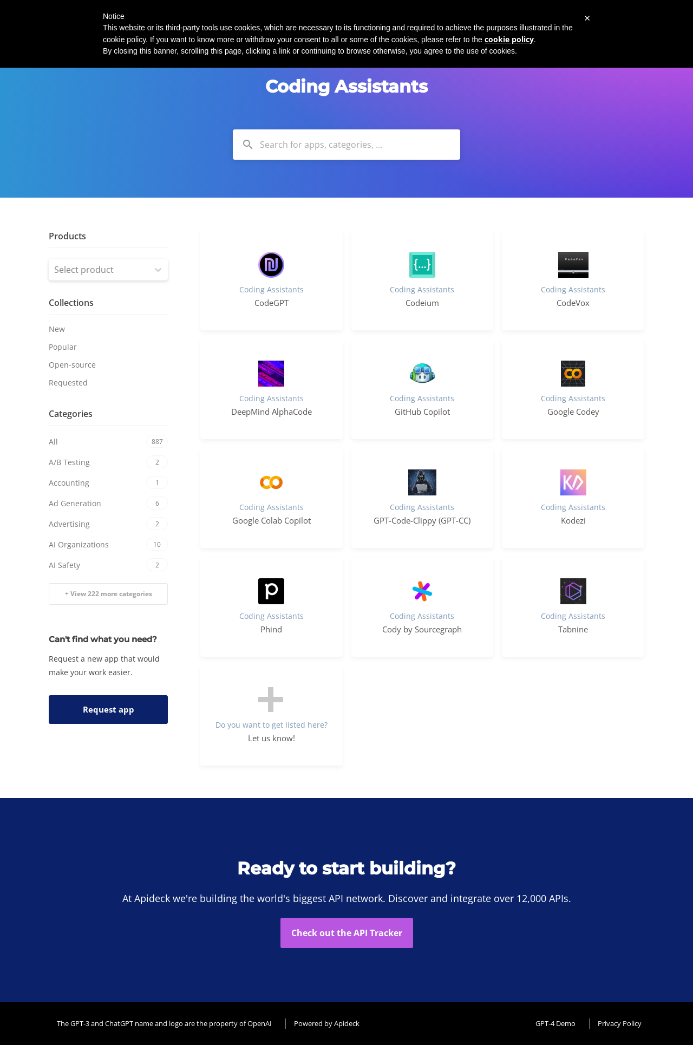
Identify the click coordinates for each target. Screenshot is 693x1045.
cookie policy (509, 39)
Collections (71, 303)
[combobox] (346, 144)
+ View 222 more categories (108, 593)
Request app (108, 709)
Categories (71, 414)
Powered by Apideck (326, 1023)
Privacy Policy (620, 1023)
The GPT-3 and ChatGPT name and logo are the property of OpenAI (164, 1023)
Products (67, 236)
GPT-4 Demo (555, 1023)
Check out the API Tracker (346, 933)
